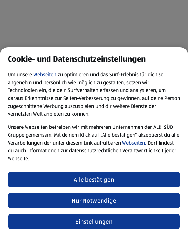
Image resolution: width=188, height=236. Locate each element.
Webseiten (44, 74)
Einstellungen (94, 221)
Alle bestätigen (94, 179)
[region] (94, 141)
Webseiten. (134, 143)
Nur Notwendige (94, 200)
